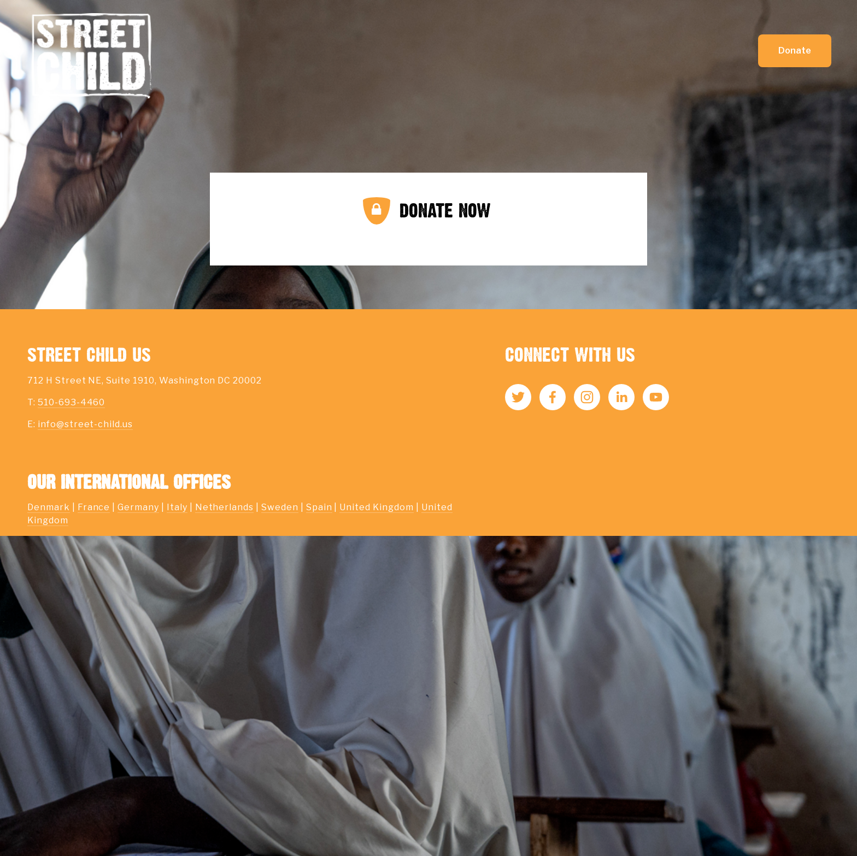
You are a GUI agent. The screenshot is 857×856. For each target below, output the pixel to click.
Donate (794, 50)
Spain (319, 507)
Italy (177, 507)
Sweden (279, 507)
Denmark (48, 507)
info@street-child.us (85, 424)
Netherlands (224, 507)
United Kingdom (376, 507)
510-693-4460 (71, 402)
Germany (138, 507)
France (94, 507)
